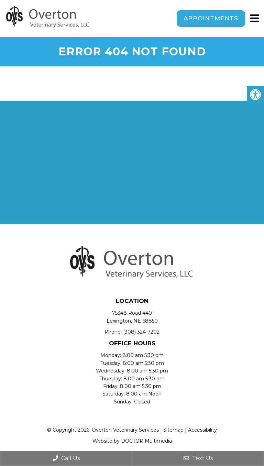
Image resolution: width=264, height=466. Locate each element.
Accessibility (202, 430)
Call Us (66, 458)
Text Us (198, 458)
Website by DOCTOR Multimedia (132, 441)
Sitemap (173, 430)
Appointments (211, 18)
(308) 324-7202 (141, 332)
